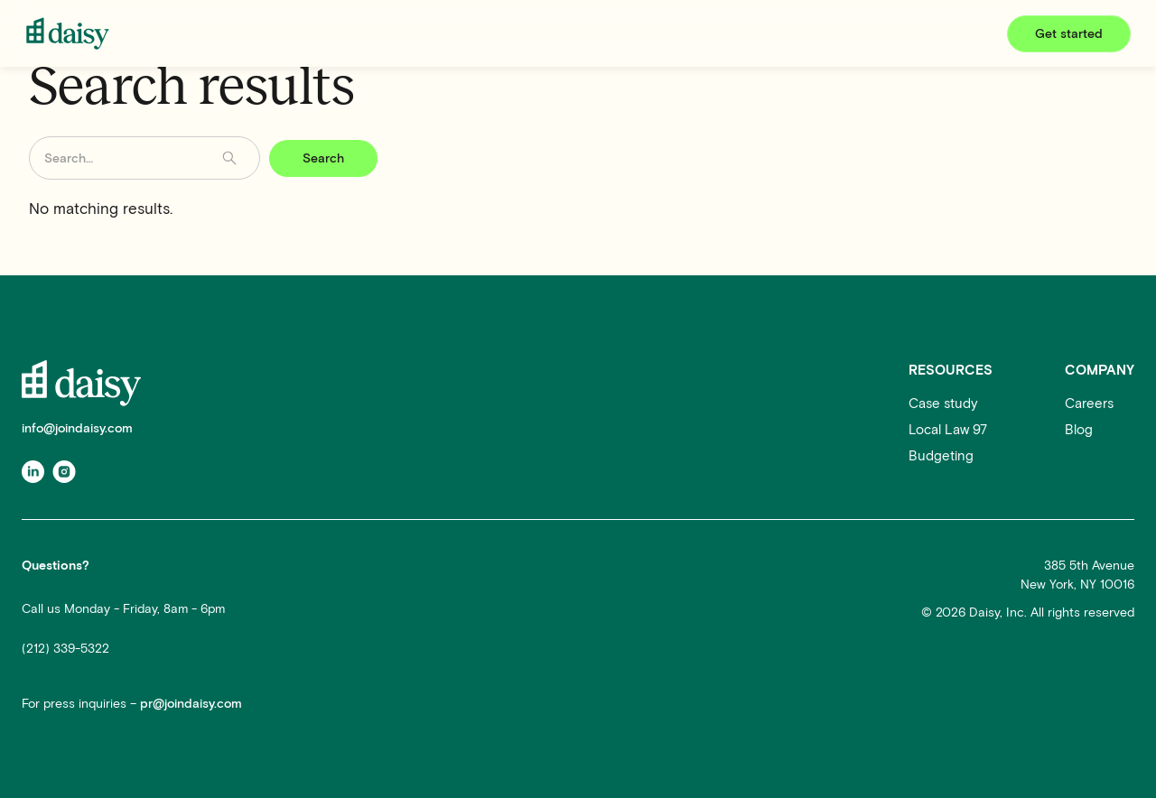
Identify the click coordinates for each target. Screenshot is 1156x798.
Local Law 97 (948, 430)
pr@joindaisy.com (191, 703)
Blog (1079, 430)
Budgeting (941, 456)
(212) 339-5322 (65, 648)
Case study (943, 403)
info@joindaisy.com (77, 428)
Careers (1089, 403)
